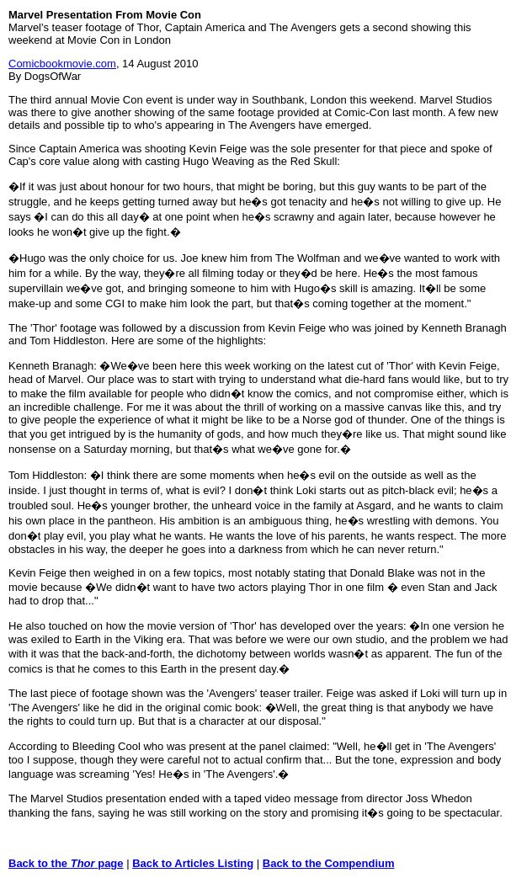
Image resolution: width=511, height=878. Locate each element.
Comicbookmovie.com (62, 63)
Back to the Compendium (329, 863)
